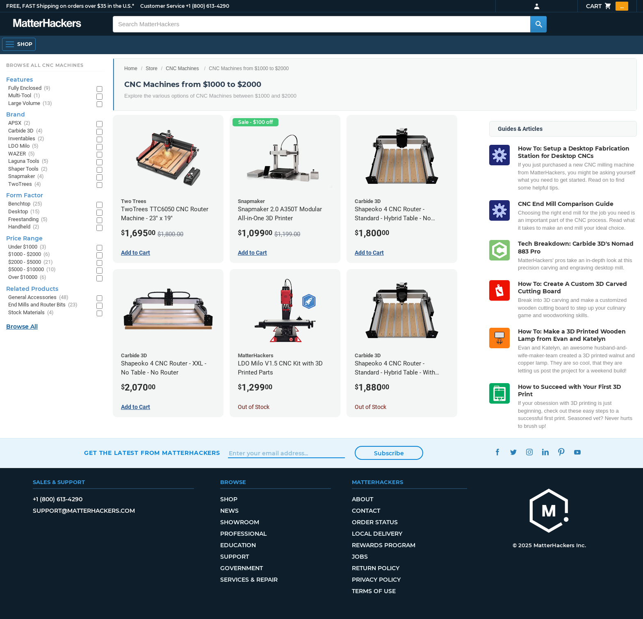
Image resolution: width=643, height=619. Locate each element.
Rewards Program (383, 545)
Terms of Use (374, 591)
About (362, 499)
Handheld (23, 227)
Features (19, 79)
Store (151, 68)
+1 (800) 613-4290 (207, 6)
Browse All (22, 326)
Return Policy (375, 568)
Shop (228, 499)
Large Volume (30, 103)
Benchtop (25, 204)
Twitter (513, 452)
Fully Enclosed (29, 88)
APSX (19, 123)
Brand (15, 114)
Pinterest (561, 452)
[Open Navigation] (19, 44)
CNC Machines (182, 68)
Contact (366, 510)
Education (238, 545)
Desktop (24, 212)
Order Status (375, 522)
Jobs (360, 556)
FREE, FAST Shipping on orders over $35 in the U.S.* (70, 6)
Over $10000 (27, 277)
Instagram (529, 452)
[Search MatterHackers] (538, 24)
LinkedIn (545, 452)
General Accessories (38, 298)
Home (130, 68)
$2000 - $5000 (30, 262)
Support (234, 556)
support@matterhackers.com (84, 510)
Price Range (24, 238)
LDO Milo (23, 146)
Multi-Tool (24, 96)
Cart (607, 6)
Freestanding (28, 220)
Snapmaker (26, 176)
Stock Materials (31, 313)
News (229, 510)
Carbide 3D (25, 131)
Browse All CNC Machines (45, 65)
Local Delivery (377, 533)
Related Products (32, 288)
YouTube (577, 452)
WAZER (21, 154)
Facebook (497, 452)
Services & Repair (249, 579)
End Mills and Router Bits (43, 305)
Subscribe (389, 453)
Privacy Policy (376, 579)
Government (241, 568)
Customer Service (162, 6)
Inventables (26, 139)
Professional (243, 533)
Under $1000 (27, 247)
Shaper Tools (28, 169)
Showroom (239, 522)
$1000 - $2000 (29, 254)
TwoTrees (24, 184)
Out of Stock (253, 407)
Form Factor (24, 195)
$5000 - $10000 (32, 270)
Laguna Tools (28, 161)
